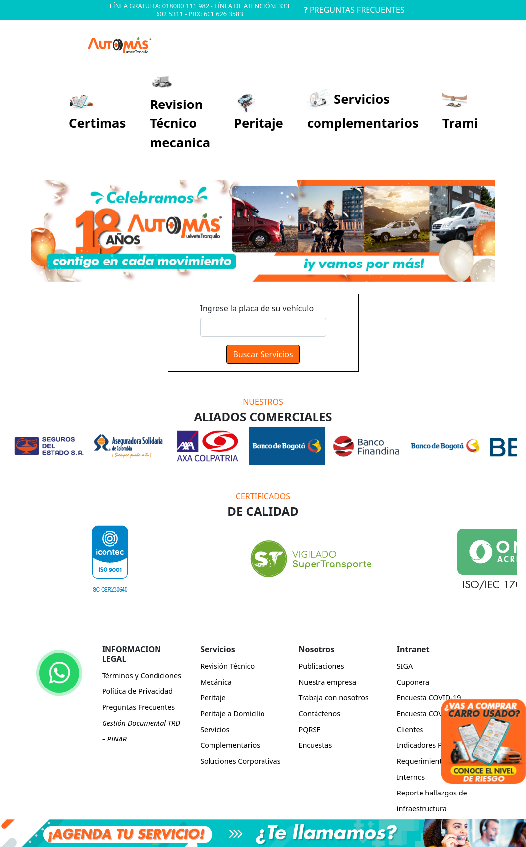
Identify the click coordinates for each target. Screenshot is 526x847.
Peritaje (213, 697)
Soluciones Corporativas (240, 761)
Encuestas (315, 745)
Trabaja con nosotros (333, 697)
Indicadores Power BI (432, 745)
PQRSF (309, 729)
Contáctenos (319, 713)
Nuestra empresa (327, 682)
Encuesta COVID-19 (429, 697)
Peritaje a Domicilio (232, 713)
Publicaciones (321, 666)
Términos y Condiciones (141, 675)
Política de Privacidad (137, 691)
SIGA (405, 666)
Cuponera (413, 682)
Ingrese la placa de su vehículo (257, 308)
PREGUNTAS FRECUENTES (354, 10)
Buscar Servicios (263, 354)
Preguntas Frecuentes (138, 707)
